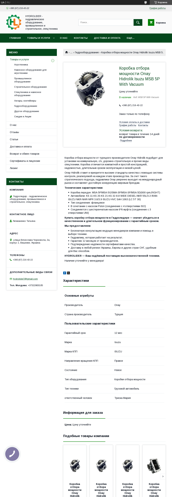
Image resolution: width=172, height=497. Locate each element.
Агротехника (21, 64)
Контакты (81, 38)
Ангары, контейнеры (25, 100)
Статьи (14, 139)
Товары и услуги (38, 38)
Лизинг (14, 168)
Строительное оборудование (30, 87)
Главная (15, 38)
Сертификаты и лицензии (25, 161)
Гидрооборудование (87, 52)
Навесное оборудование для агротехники (30, 71)
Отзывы (14, 132)
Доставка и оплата (107, 38)
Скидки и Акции (22, 116)
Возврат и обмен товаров (24, 153)
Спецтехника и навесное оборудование (27, 94)
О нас (64, 38)
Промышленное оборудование (22, 80)
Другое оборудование (26, 111)
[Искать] (138, 22)
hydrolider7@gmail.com (25, 279)
